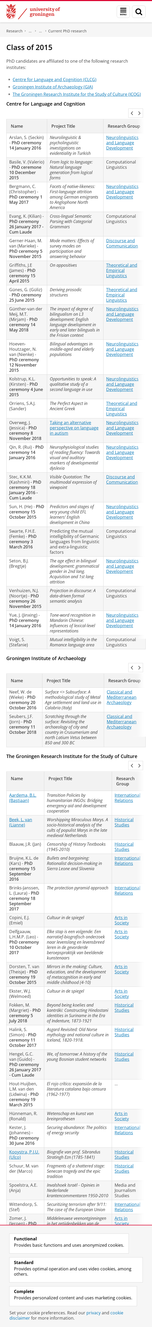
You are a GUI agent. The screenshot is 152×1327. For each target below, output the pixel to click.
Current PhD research (67, 30)
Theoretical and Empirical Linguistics (121, 259)
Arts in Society (122, 885)
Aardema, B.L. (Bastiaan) (22, 763)
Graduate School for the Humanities (30, 31)
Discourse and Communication (122, 231)
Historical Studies (124, 787)
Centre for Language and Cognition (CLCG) (54, 79)
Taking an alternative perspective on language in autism (74, 416)
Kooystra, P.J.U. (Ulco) (24, 1119)
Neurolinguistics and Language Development (122, 131)
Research (14, 30)
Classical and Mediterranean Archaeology (121, 674)
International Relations (127, 763)
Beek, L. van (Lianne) (20, 787)
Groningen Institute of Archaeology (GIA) (53, 87)
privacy (93, 1313)
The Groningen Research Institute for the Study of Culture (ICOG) (77, 94)
